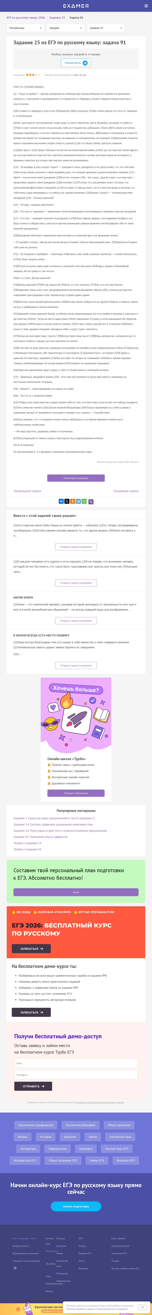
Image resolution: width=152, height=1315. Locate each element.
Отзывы (115, 1260)
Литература (28, 1149)
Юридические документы (26, 1253)
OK (142, 1307)
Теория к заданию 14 (27, 843)
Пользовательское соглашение (112, 1309)
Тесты (81, 1260)
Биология (70, 1137)
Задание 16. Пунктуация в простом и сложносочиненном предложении (60, 830)
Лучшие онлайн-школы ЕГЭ (125, 1268)
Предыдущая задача (27, 491)
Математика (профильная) (35, 1125)
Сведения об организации (26, 1260)
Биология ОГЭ (126, 1160)
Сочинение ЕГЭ (119, 1253)
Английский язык (120, 1137)
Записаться (29, 949)
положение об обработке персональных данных (99, 1102)
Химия (93, 1137)
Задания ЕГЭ (85, 1253)
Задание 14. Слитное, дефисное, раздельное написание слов (53, 824)
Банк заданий (118, 1238)
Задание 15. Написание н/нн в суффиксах (40, 837)
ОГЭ (81, 1238)
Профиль (51, 1263)
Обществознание (119, 1125)
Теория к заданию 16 (27, 849)
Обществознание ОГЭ (63, 1160)
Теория (82, 1245)
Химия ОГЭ (97, 1160)
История (45, 1137)
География (85, 1149)
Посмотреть (76, 63)
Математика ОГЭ (25, 1160)
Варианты (83, 1268)
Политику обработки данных (80, 1309)
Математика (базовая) (80, 1125)
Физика (22, 1137)
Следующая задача (126, 491)
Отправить (31, 1086)
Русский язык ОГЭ (116, 1149)
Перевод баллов (120, 1245)
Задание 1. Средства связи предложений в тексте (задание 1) (54, 818)
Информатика (57, 1149)
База (48, 1276)
